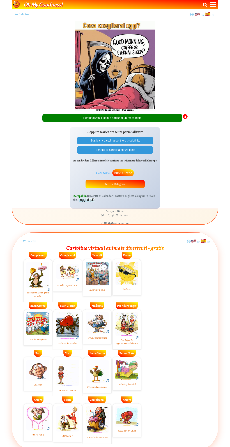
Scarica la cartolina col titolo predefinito (115, 140)
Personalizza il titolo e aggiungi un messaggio (112, 117)
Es (212, 15)
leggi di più (87, 200)
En (203, 15)
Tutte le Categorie (115, 184)
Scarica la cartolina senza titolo (115, 149)
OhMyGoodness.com (116, 223)
